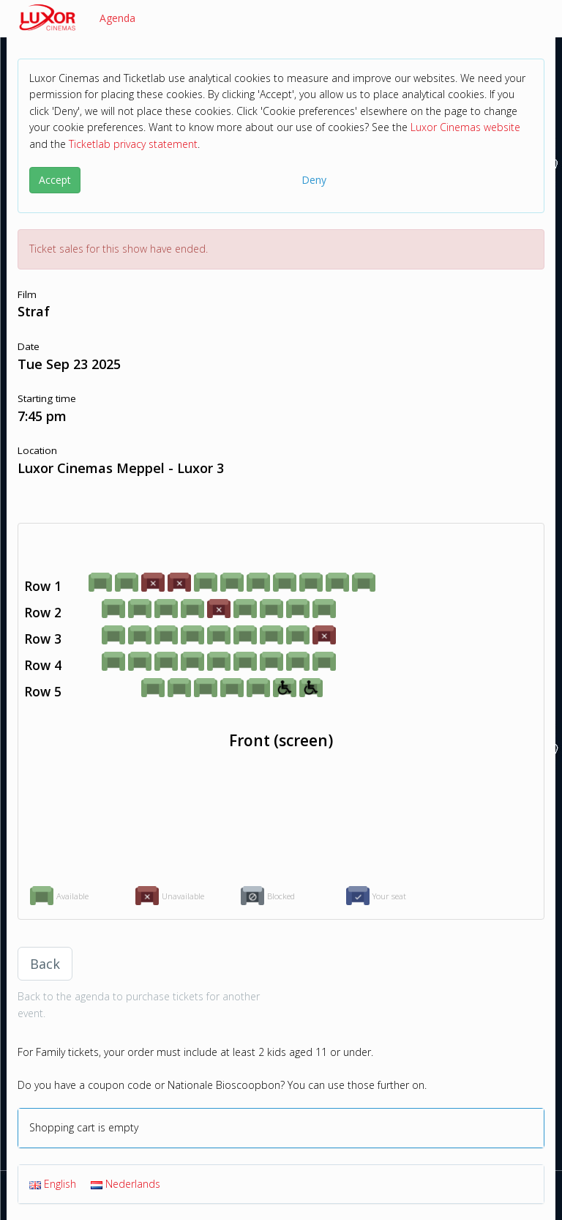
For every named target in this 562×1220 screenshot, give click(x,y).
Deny (313, 180)
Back (45, 963)
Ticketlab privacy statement (133, 144)
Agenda (117, 18)
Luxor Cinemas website (465, 127)
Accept (55, 180)
